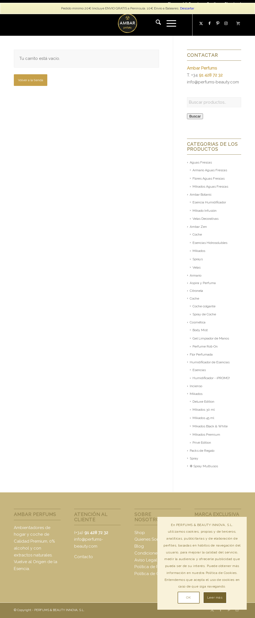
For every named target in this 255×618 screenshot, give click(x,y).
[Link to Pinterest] (218, 23)
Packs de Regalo (202, 451)
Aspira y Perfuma (203, 283)
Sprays (197, 259)
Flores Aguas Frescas (208, 178)
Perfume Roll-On (205, 346)
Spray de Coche (204, 314)
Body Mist (200, 330)
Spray (194, 458)
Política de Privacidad (155, 566)
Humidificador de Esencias (210, 362)
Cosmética (197, 322)
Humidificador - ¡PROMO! (211, 378)
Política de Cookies (153, 573)
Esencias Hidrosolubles (209, 243)
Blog (139, 546)
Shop (139, 532)
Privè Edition (201, 443)
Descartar (187, 8)
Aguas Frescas (201, 162)
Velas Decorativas (205, 219)
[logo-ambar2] (127, 23)
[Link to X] (201, 23)
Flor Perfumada (201, 354)
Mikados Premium (206, 434)
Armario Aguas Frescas (209, 170)
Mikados (198, 251)
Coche (197, 234)
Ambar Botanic (201, 194)
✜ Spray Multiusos (204, 466)
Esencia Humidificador (209, 202)
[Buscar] (155, 23)
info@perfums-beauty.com (213, 82)
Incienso (196, 386)
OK (188, 597)
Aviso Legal (145, 560)
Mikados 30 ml (203, 410)
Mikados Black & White (210, 426)
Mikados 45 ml (203, 418)
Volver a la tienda (30, 80)
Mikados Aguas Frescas (210, 186)
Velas (196, 267)
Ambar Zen (198, 227)
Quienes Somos (149, 539)
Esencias (199, 370)
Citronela (196, 291)
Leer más (215, 597)
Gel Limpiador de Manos (210, 338)
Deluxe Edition (203, 402)
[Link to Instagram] (237, 610)
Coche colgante (203, 306)
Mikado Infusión (204, 211)
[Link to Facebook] (209, 23)
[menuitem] (155, 23)
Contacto (83, 556)
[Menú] (168, 23)
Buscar (195, 116)
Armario (195, 275)
